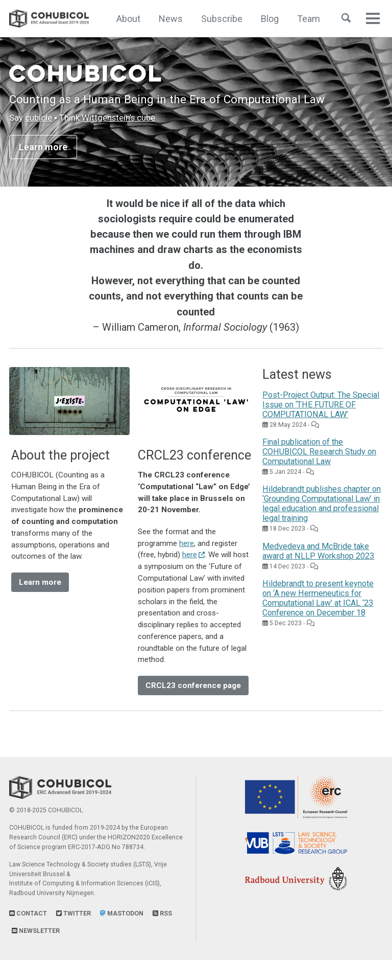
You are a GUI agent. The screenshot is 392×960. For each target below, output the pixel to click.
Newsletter (36, 930)
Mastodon (121, 913)
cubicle (38, 117)
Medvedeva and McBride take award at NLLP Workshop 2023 (318, 551)
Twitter (73, 913)
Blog (270, 18)
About (128, 18)
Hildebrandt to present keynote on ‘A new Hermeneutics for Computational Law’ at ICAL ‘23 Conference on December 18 (318, 598)
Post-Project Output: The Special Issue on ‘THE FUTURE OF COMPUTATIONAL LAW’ (320, 404)
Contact (28, 913)
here (186, 543)
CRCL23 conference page (193, 685)
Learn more (43, 147)
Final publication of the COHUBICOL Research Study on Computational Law (319, 451)
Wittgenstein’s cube (118, 117)
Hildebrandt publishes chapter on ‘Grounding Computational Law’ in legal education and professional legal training (321, 503)
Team (308, 18)
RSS (162, 913)
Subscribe (221, 18)
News (171, 18)
